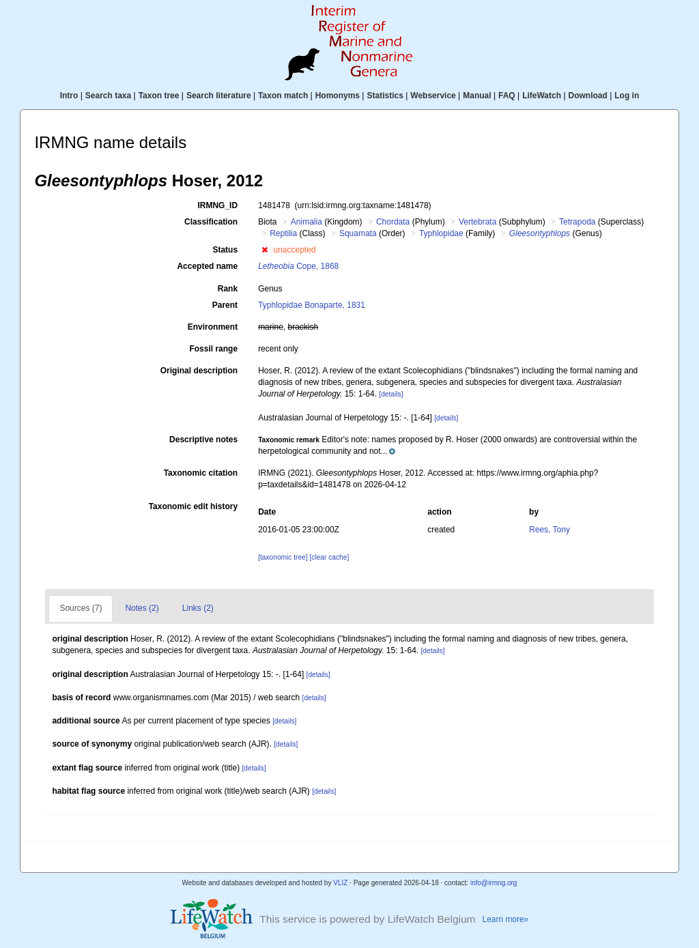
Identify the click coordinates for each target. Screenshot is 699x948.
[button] (264, 250)
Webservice (433, 95)
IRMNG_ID (217, 205)
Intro (69, 95)
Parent (225, 305)
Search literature (218, 95)
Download (588, 95)
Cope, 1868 (298, 266)
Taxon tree (159, 95)
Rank (228, 288)
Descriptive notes (203, 439)
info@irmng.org (493, 883)
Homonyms (337, 95)
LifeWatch (541, 95)
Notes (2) (141, 608)
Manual (477, 95)
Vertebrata (477, 222)
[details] (391, 394)
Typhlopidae (441, 233)
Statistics (385, 95)
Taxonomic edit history (193, 506)
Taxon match (283, 95)
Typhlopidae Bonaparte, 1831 (311, 305)
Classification (211, 222)
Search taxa (108, 95)
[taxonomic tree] (282, 557)
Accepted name (207, 266)
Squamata (358, 233)
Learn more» (506, 919)
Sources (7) (80, 608)
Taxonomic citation (201, 473)
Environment (213, 327)
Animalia (306, 222)
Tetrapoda (577, 222)
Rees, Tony (549, 529)
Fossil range (213, 349)
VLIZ (340, 883)
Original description (199, 370)
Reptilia (283, 233)
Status (225, 250)
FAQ (506, 95)
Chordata (393, 222)
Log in (626, 95)
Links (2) (198, 608)
